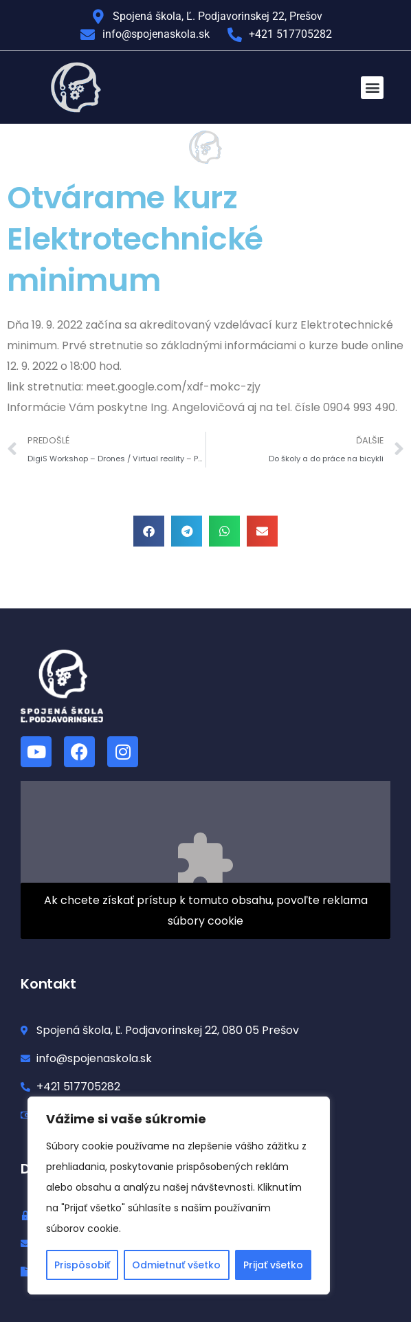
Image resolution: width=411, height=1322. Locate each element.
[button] (372, 87)
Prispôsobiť (82, 1265)
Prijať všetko (273, 1265)
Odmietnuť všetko (176, 1265)
